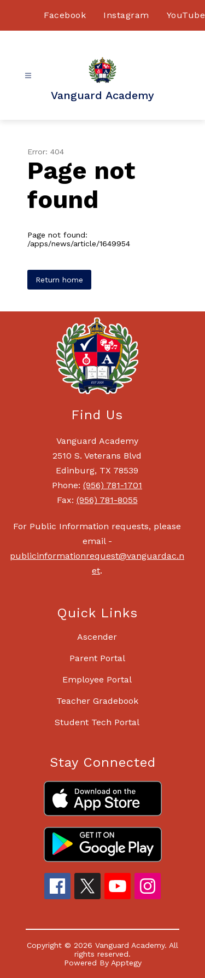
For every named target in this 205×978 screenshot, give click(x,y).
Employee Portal (97, 679)
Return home (59, 279)
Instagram (126, 15)
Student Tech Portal (97, 722)
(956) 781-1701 (112, 485)
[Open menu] (28, 76)
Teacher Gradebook (97, 701)
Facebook (65, 15)
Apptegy (126, 962)
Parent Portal (97, 658)
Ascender (97, 637)
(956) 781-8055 (107, 500)
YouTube (186, 15)
